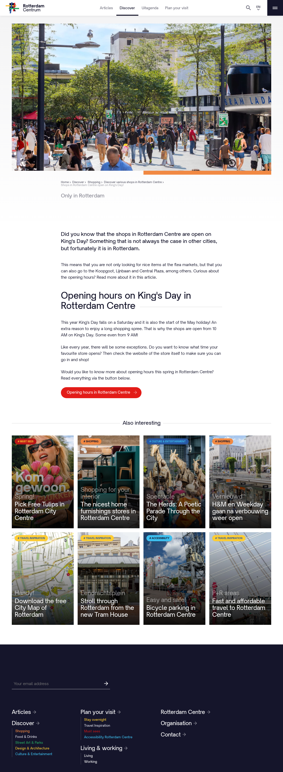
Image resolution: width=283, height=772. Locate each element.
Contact (173, 734)
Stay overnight (95, 720)
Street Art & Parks (29, 743)
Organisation (179, 723)
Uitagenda (150, 8)
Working (90, 762)
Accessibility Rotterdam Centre (108, 737)
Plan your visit (176, 8)
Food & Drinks (26, 737)
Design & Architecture (32, 748)
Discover (127, 8)
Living (88, 756)
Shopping (22, 731)
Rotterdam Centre (185, 712)
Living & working (104, 748)
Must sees (92, 731)
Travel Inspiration (97, 725)
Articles (106, 8)
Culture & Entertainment (33, 754)
